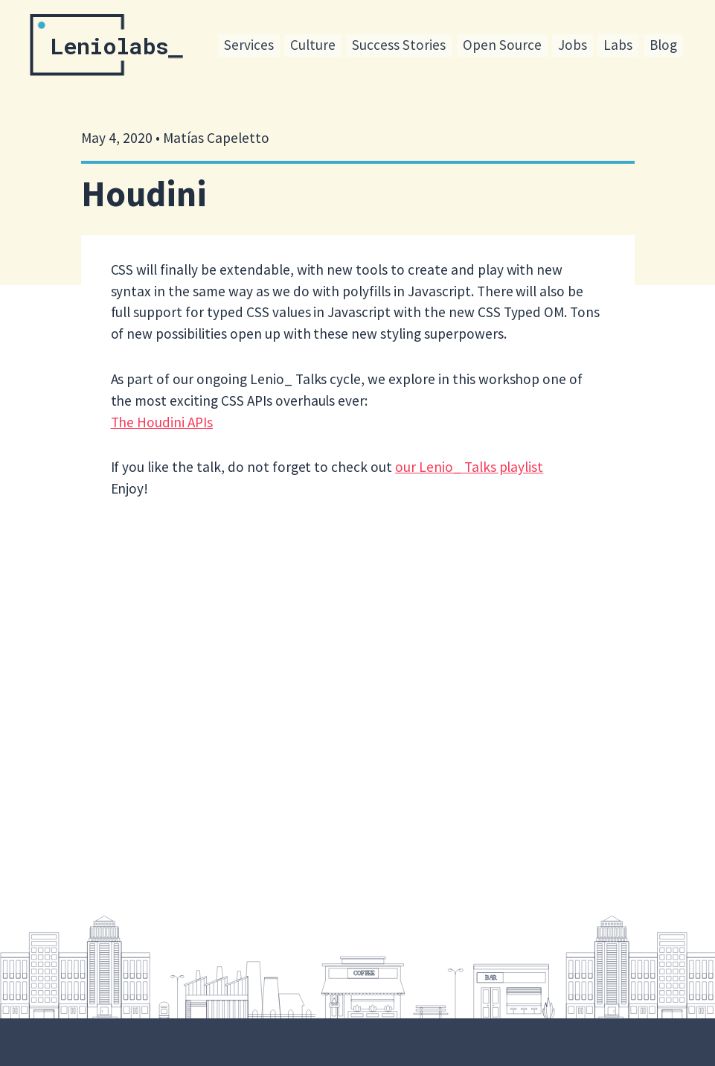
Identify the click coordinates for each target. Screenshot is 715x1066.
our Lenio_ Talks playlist (469, 467)
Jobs (572, 45)
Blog (663, 45)
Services (249, 45)
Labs (617, 45)
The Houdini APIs (162, 422)
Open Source (502, 45)
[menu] (450, 46)
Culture (313, 45)
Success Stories (399, 45)
